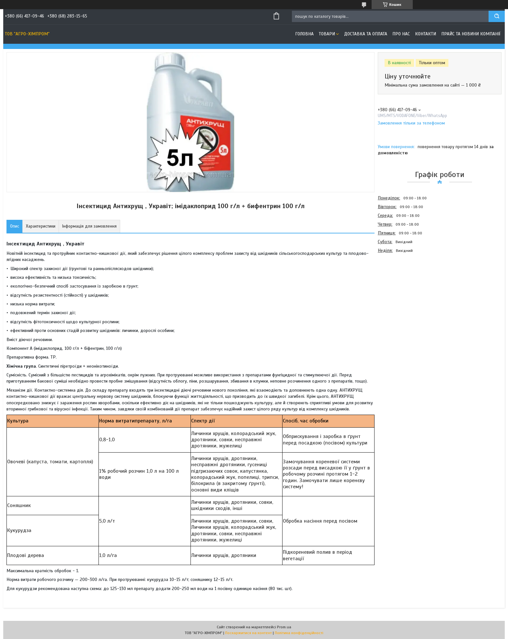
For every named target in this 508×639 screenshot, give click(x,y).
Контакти (425, 34)
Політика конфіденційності (299, 633)
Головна (304, 34)
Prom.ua (284, 627)
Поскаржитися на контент (248, 633)
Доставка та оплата (365, 34)
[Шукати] (497, 16)
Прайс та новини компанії (471, 34)
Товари (327, 34)
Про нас (401, 34)
